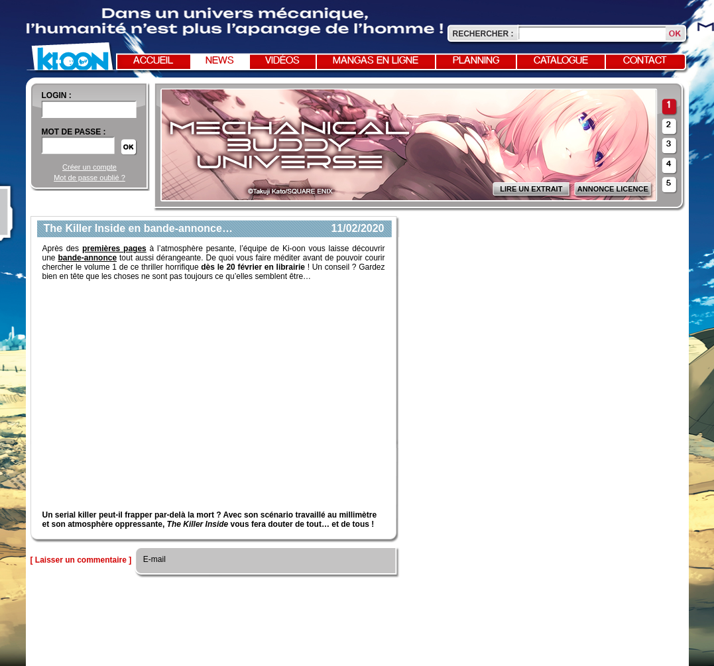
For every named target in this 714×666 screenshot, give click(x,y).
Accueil (153, 61)
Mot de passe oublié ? (89, 178)
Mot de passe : (74, 132)
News (220, 61)
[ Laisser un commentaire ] (81, 560)
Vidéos (282, 61)
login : (57, 95)
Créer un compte (89, 167)
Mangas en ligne (375, 61)
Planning (476, 61)
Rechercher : (483, 33)
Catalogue (561, 61)
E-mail (153, 559)
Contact (645, 61)
